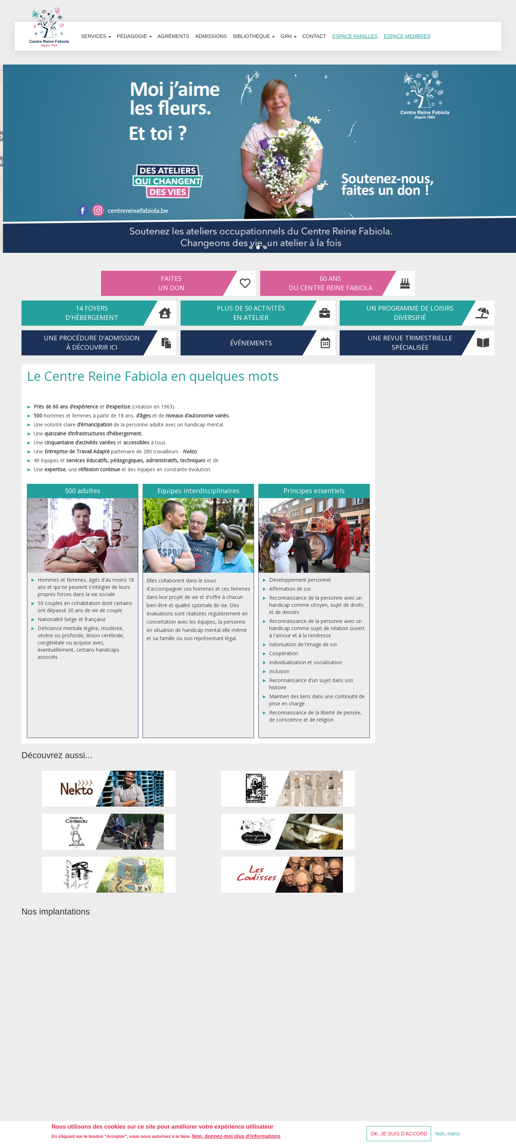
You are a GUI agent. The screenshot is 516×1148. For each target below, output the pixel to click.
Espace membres (409, 43)
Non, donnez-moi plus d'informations (236, 1136)
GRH (290, 43)
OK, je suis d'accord (399, 1134)
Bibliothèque (255, 43)
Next (508, 164)
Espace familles (357, 43)
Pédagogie (134, 43)
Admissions (212, 43)
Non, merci (447, 1134)
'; (258, 159)
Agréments (174, 43)
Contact (316, 43)
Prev (7, 164)
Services (96, 43)
